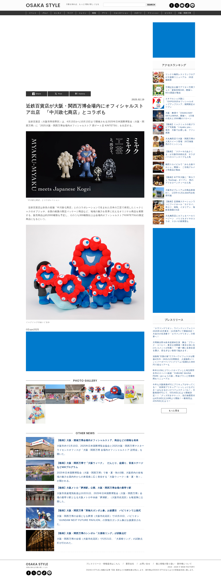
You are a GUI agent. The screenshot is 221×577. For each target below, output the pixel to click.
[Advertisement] (85, 351)
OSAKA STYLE (43, 5)
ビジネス (168, 13)
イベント (32, 13)
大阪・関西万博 (184, 13)
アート (105, 13)
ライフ (70, 13)
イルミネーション (121, 13)
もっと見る (174, 410)
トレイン (82, 13)
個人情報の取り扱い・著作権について (174, 564)
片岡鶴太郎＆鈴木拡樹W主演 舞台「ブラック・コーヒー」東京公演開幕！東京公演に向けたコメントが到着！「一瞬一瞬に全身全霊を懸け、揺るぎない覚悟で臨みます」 (174, 346)
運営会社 (130, 564)
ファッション (153, 13)
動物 (94, 13)
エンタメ (57, 13)
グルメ (45, 13)
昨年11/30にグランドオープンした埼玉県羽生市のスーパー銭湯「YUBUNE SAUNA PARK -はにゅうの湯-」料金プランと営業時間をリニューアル (174, 374)
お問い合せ (145, 564)
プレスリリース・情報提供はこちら (103, 564)
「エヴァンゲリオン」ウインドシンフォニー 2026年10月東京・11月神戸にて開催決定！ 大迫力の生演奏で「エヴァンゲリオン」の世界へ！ (174, 332)
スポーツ (138, 13)
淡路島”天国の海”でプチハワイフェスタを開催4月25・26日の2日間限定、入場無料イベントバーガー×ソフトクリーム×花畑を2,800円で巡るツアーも (174, 360)
